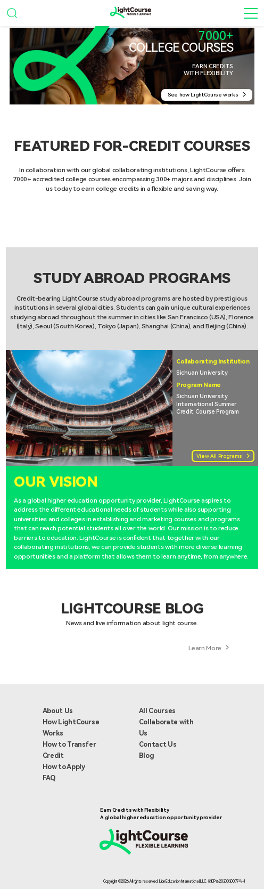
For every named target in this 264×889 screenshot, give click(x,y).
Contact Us (158, 744)
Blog (146, 755)
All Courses (157, 711)
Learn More (208, 649)
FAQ (49, 778)
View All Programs (223, 455)
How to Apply (64, 767)
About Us (58, 711)
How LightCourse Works (71, 727)
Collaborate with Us (166, 727)
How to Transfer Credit (69, 749)
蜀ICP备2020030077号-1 (226, 881)
